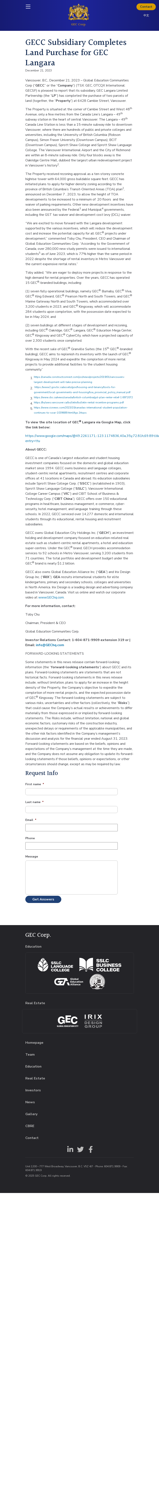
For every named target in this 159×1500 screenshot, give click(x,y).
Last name (34, 802)
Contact (146, 7)
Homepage (34, 1042)
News (30, 1102)
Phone (30, 838)
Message (31, 857)
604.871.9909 (112, 1166)
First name (34, 784)
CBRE (29, 1126)
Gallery (31, 1114)
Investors (33, 1090)
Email (30, 820)
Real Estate (35, 1078)
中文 (146, 15)
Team (30, 1054)
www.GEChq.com (51, 597)
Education (33, 1066)
